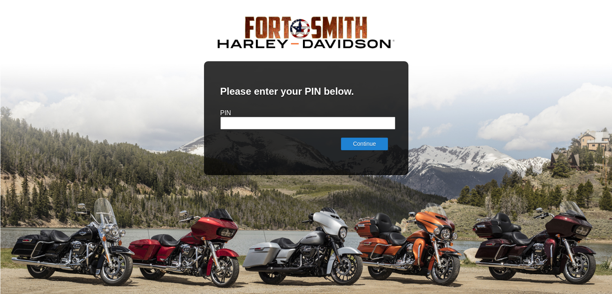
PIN (225, 112)
